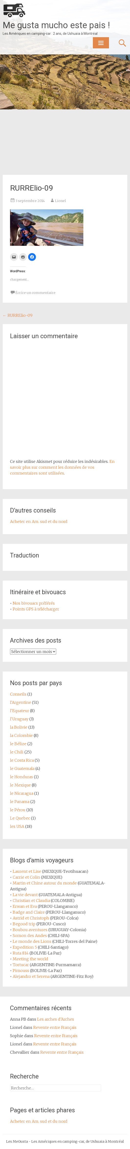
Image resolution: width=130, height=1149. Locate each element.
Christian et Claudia (31, 900)
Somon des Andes (30, 935)
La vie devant (25, 894)
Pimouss (21, 970)
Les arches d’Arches (55, 1019)
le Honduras (21, 776)
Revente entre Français (54, 1027)
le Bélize (18, 743)
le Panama (19, 801)
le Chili (16, 752)
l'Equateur (19, 710)
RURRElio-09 (17, 315)
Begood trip (24, 923)
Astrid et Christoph (31, 918)
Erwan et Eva (25, 906)
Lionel (60, 201)
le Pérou (17, 809)
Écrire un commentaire (35, 293)
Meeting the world (30, 958)
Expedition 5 (25, 947)
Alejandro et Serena (31, 976)
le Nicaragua (21, 793)
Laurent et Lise (27, 871)
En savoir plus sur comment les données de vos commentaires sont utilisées (62, 467)
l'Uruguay (19, 718)
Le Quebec (20, 818)
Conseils (18, 694)
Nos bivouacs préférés (34, 603)
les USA (17, 826)
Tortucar (21, 964)
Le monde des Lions (32, 941)
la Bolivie (18, 727)
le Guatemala (22, 768)
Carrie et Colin (26, 877)
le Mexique (20, 785)
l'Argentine (20, 702)
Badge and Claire (29, 912)
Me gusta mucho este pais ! (56, 25)
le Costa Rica (22, 760)
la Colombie (21, 735)
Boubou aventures (30, 929)
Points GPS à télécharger (36, 609)
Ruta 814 (21, 953)
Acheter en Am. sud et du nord (38, 521)
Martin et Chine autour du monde (45, 883)
